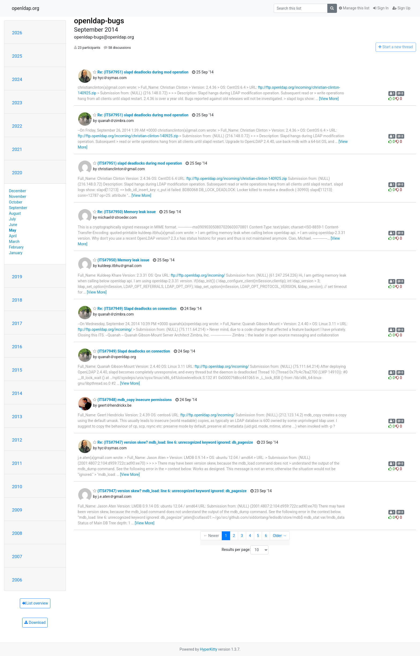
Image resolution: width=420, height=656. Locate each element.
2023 (17, 102)
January (15, 253)
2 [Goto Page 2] (234, 535)
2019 (17, 276)
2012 (17, 440)
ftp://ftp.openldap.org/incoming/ (198, 275)
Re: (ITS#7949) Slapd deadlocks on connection (134, 308)
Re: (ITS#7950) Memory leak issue (124, 212)
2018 (17, 300)
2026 (17, 32)
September (18, 208)
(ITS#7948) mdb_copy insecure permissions (132, 400)
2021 (17, 149)
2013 (17, 416)
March (14, 241)
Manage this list (354, 8)
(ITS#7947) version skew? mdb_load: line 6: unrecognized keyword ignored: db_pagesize (169, 491)
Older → (280, 535)
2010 (17, 486)
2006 (17, 580)
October (15, 202)
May (12, 230)
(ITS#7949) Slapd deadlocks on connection (131, 351)
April (13, 236)
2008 (17, 533)
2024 (17, 79)
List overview (35, 603)
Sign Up (401, 8)
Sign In (381, 8)
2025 (17, 56)
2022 (17, 126)
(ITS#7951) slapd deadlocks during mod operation (137, 163)
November (17, 196)
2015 (17, 370)
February (16, 247)
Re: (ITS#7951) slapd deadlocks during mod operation (140, 72)
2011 (17, 463)
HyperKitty (208, 649)
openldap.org (25, 8)
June (13, 225)
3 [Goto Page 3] (242, 535)
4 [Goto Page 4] (250, 535)
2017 (17, 323)
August (15, 213)
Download (35, 622)
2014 (17, 393)
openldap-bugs (99, 20)
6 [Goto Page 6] (266, 535)
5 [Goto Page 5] (258, 535)
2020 (17, 172)
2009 (17, 510)
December (17, 191)
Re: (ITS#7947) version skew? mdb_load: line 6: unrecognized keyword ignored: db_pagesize (173, 442)
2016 (17, 346)
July (12, 219)
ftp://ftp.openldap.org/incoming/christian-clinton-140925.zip (128, 136)
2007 (17, 556)
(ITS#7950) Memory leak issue (121, 260)
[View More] (329, 99)
